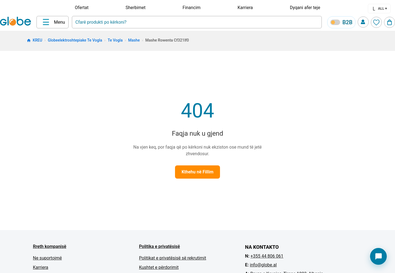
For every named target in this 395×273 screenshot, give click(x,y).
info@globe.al (263, 264)
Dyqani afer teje (305, 7)
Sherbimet (136, 7)
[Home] (16, 22)
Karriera (245, 7)
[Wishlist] (376, 22)
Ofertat (82, 7)
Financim (192, 7)
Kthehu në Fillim (197, 171)
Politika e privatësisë (159, 246)
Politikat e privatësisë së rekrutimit (172, 258)
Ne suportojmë (47, 258)
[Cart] (389, 22)
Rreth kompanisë (49, 246)
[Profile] (363, 22)
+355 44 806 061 (266, 256)
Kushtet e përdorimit (159, 267)
